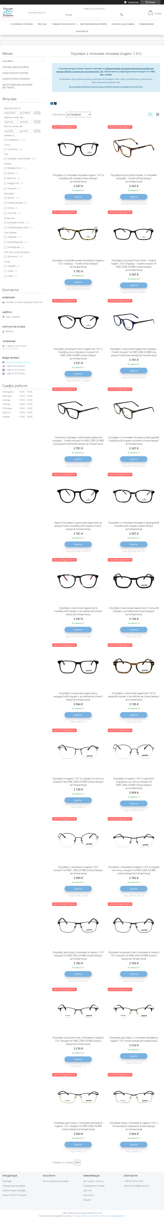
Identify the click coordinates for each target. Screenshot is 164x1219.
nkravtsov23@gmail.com (18, 362)
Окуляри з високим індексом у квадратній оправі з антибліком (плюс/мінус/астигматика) (78, 696)
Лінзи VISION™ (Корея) (14, 1195)
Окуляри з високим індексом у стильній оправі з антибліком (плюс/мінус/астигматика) (134, 611)
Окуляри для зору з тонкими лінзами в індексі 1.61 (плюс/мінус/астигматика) (134, 1039)
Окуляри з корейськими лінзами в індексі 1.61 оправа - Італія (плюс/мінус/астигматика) (78, 263)
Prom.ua (98, 1213)
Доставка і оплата (93, 1181)
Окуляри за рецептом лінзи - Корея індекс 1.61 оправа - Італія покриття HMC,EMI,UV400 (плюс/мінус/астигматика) (133, 265)
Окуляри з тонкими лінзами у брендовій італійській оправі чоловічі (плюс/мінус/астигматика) (133, 440)
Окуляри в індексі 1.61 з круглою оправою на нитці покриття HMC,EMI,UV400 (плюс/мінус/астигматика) (133, 783)
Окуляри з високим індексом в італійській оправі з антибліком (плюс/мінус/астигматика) (78, 611)
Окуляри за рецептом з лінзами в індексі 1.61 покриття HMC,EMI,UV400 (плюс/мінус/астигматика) (133, 955)
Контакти (82, 31)
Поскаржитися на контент (85, 1216)
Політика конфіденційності (112, 1216)
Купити (78, 196)
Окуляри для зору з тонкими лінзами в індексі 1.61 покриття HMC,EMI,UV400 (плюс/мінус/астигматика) (78, 1126)
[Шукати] (121, 14)
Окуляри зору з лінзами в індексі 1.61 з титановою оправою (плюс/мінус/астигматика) (134, 1126)
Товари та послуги (63, 24)
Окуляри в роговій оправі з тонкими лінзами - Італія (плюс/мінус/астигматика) (134, 178)
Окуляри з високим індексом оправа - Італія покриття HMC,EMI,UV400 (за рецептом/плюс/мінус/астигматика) (134, 352)
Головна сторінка (22, 24)
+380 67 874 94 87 (133, 1181)
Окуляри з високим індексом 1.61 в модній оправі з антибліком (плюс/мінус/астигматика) (134, 696)
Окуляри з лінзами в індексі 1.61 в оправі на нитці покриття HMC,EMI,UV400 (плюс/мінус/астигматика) (133, 870)
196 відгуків (133, 2)
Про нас (42, 24)
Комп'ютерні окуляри (13, 1190)
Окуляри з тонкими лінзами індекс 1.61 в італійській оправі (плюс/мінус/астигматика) (78, 178)
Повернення (146, 24)
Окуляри (7, 1181)
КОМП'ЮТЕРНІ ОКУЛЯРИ (16, 78)
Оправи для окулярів (13, 1185)
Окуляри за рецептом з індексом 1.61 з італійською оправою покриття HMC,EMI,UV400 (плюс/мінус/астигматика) (78, 353)
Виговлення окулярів (93, 24)
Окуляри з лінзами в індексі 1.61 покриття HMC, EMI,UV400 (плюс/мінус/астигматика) (78, 870)
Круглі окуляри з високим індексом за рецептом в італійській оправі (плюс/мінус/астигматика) (78, 526)
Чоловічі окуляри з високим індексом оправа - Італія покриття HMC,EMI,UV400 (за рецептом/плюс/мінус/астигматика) (78, 440)
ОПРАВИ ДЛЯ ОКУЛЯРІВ (15, 67)
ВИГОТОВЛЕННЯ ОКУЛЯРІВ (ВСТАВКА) (17, 86)
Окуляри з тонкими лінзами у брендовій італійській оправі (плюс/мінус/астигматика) (133, 526)
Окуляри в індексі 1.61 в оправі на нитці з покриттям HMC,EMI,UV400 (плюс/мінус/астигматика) (78, 781)
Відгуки (87, 1199)
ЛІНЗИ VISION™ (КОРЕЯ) (15, 73)
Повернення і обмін (94, 1185)
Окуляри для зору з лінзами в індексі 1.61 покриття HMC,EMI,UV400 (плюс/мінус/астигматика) (78, 955)
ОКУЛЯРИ (7, 61)
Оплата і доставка (123, 24)
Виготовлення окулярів (56, 1181)
